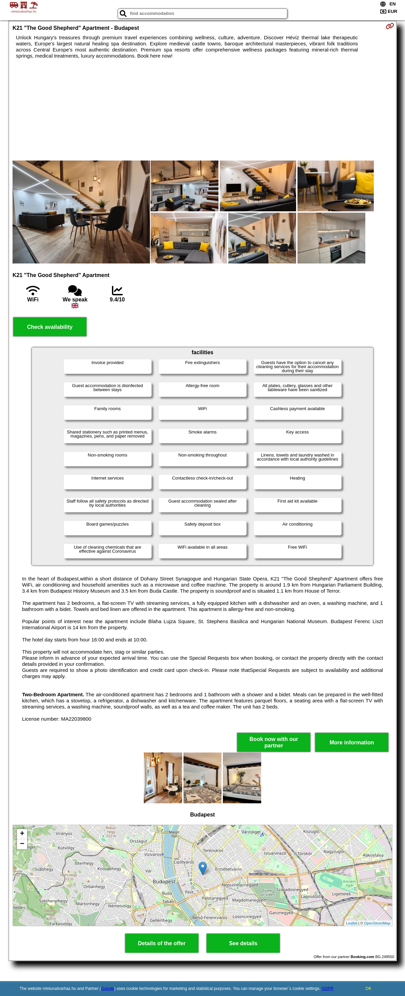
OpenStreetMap (377, 923)
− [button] (22, 844)
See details (243, 943)
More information (352, 742)
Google (107, 988)
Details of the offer (162, 943)
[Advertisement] (202, 109)
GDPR (327, 988)
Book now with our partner (274, 742)
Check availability (50, 327)
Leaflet (351, 923)
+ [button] (22, 834)
